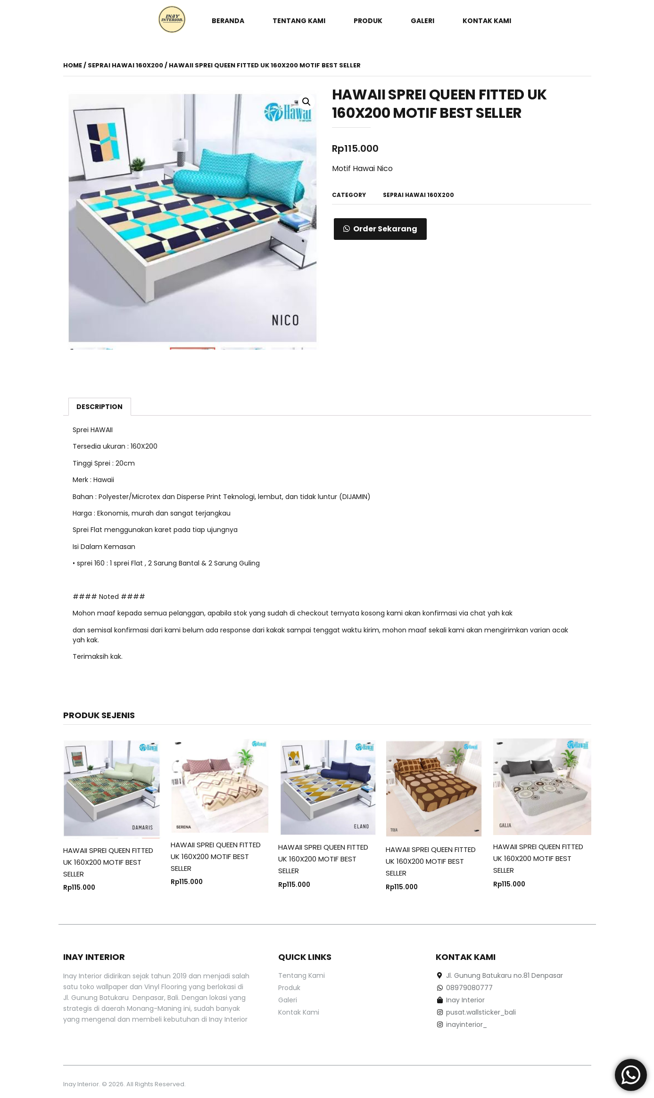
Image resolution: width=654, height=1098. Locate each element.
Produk (368, 20)
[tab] (100, 407)
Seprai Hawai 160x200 (125, 65)
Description (99, 406)
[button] (380, 229)
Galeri (422, 20)
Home (72, 65)
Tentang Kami (299, 20)
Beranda (228, 20)
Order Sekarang (385, 228)
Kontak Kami (487, 20)
